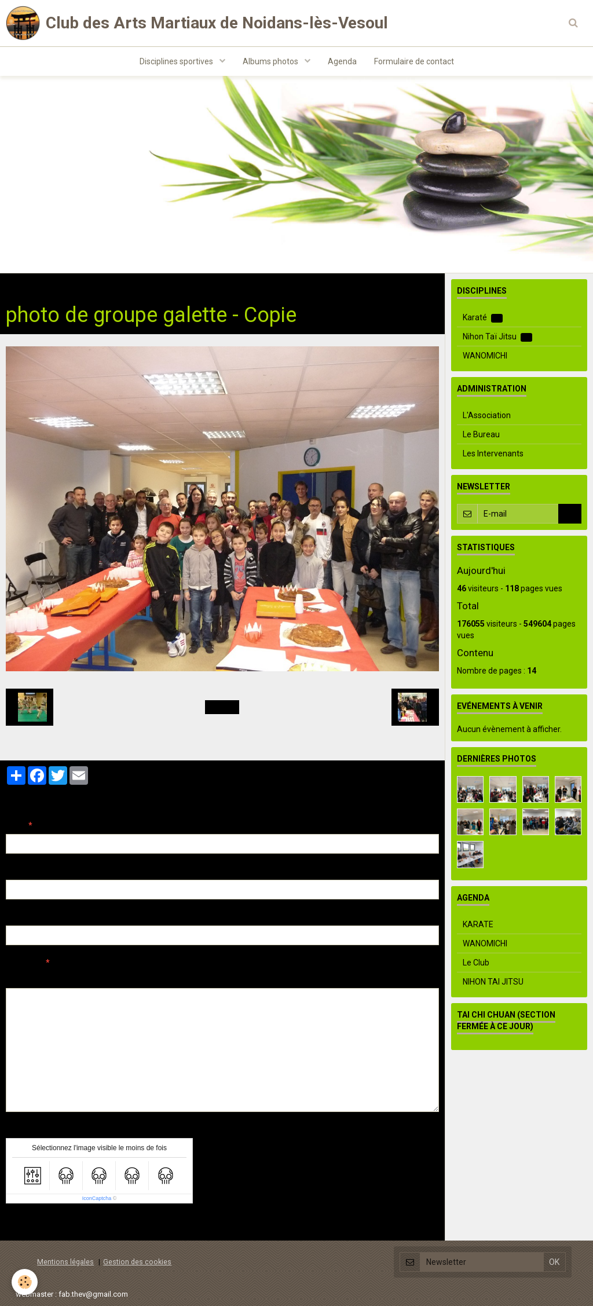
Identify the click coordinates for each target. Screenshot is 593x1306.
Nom (15, 825)
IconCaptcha (97, 1198)
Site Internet (29, 916)
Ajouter (30, 1225)
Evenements (140, 285)
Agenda (342, 61)
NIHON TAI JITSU (493, 981)
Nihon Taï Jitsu (497, 337)
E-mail (18, 871)
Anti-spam (26, 1129)
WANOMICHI (485, 355)
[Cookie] (25, 1282)
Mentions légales (65, 1261)
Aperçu (211, 978)
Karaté (483, 318)
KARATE (478, 924)
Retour (222, 707)
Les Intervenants (493, 453)
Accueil (19, 285)
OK (570, 513)
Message (24, 962)
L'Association (487, 415)
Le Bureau (481, 434)
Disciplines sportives (177, 61)
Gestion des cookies (137, 1261)
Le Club (476, 962)
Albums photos (271, 61)
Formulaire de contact (414, 61)
